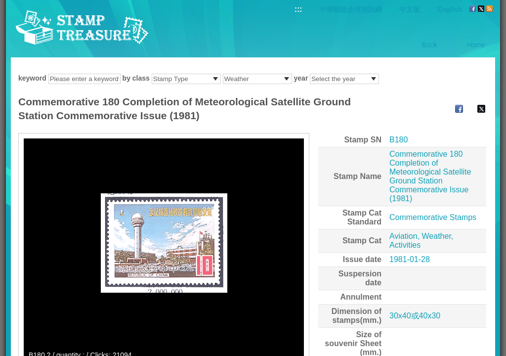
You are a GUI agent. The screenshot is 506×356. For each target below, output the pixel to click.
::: (298, 9)
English (450, 9)
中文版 (409, 9)
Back (429, 45)
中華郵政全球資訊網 (351, 9)
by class (136, 78)
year (301, 78)
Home (476, 45)
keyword (32, 78)
